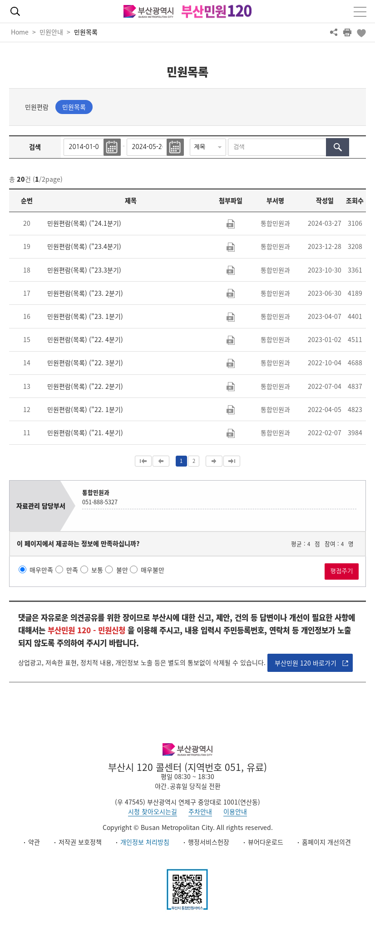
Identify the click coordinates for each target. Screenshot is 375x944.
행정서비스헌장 (208, 841)
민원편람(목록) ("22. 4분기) (85, 339)
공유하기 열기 (333, 32)
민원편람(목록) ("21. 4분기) (85, 432)
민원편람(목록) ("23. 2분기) (85, 293)
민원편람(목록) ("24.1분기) (84, 223)
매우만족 (41, 569)
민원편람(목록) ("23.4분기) (84, 246)
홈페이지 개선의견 (326, 841)
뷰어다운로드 (265, 841)
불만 (122, 569)
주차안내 (200, 811)
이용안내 (235, 811)
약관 (34, 841)
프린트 (347, 32)
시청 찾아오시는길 (152, 811)
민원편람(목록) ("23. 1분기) (85, 316)
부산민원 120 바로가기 (305, 662)
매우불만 (152, 569)
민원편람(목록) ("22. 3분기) (85, 362)
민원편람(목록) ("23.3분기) (84, 269)
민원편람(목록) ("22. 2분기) (85, 386)
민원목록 (86, 31)
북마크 (361, 32)
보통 (97, 569)
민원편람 (37, 106)
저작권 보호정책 (80, 841)
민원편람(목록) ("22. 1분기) (85, 409)
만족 (72, 569)
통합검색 (15, 11)
